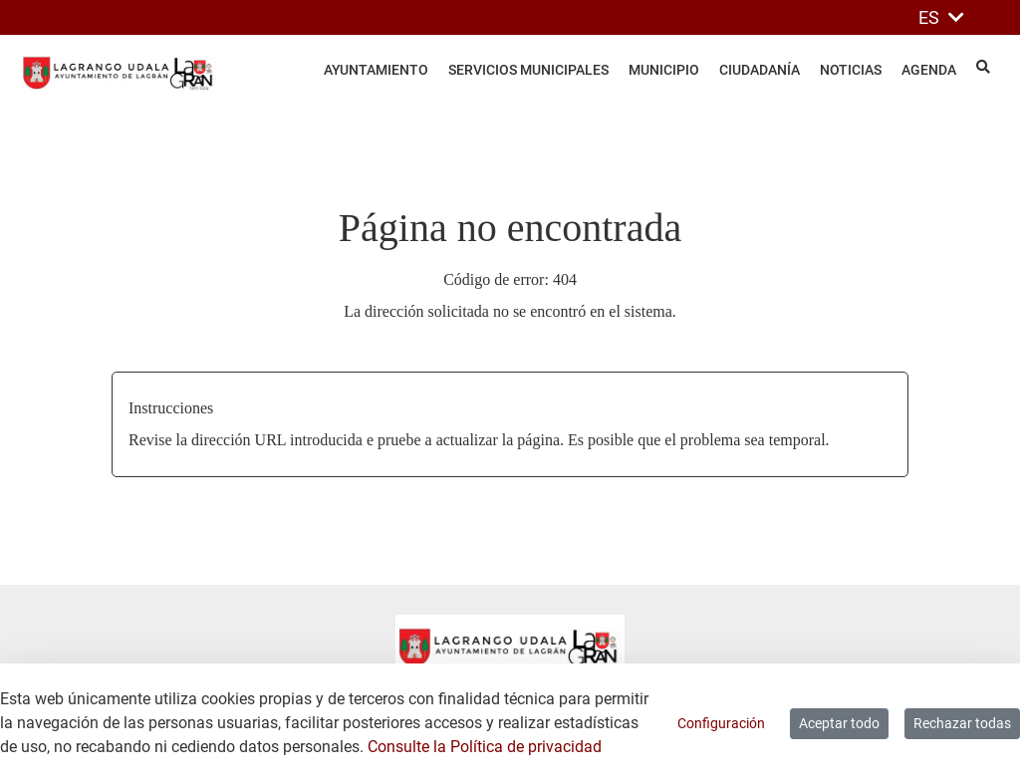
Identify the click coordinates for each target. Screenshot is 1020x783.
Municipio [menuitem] (664, 70)
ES (941, 17)
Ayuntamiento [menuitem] (376, 70)
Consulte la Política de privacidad (485, 746)
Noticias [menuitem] (851, 70)
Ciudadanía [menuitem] (759, 70)
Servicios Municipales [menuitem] (528, 70)
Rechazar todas (962, 723)
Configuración (721, 723)
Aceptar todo (839, 723)
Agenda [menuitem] (928, 70)
